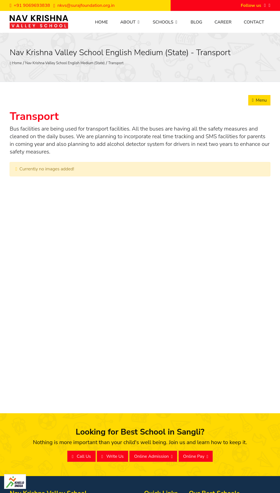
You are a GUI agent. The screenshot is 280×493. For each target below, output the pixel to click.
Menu (259, 100)
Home (101, 22)
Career (222, 22)
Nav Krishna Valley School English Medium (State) (65, 62)
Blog (196, 22)
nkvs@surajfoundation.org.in (84, 5)
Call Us (81, 456)
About (130, 22)
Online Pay (195, 456)
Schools (166, 22)
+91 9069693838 (30, 5)
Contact (254, 22)
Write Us (112, 456)
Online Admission (153, 456)
